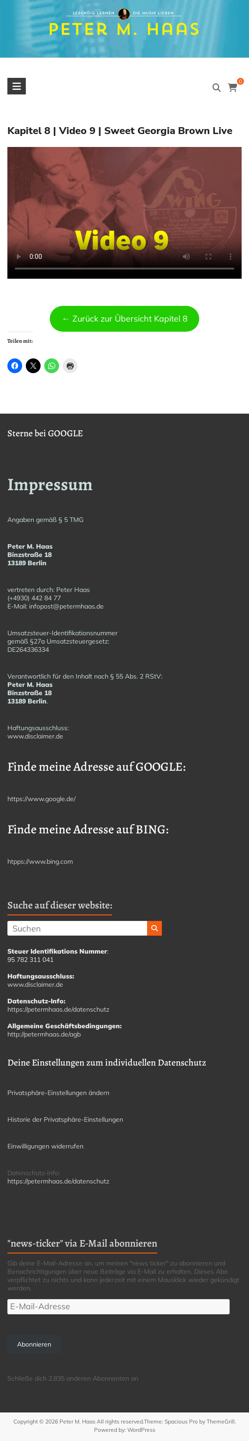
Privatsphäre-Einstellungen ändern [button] (58, 1093)
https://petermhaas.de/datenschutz (58, 1009)
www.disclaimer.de (35, 736)
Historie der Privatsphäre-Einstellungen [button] (65, 1119)
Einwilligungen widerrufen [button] (45, 1146)
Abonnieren (34, 1344)
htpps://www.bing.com (40, 861)
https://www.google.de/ (41, 799)
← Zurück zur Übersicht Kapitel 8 (125, 318)
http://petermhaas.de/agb (44, 1034)
